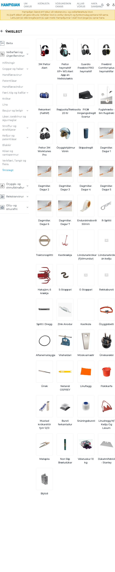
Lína (5, 104)
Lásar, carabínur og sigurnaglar (14, 118)
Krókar (6, 98)
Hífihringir (8, 63)
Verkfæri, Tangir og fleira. (14, 162)
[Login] (113, 4)
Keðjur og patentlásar (9, 137)
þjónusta (43, 3)
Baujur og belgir (12, 110)
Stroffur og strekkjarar (9, 128)
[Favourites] (108, 4)
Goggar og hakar (12, 68)
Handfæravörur (12, 74)
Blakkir (6, 145)
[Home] (10, 4)
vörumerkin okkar (63, 4)
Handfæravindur (12, 86)
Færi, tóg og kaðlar (14, 92)
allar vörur (81, 4)
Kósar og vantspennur (10, 153)
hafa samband (97, 4)
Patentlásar (9, 80)
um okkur (28, 4)
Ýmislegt (7, 170)
